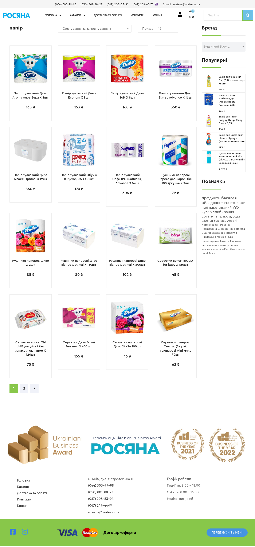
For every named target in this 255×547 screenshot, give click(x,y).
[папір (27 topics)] (218, 216)
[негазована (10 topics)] (209, 228)
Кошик (157, 15)
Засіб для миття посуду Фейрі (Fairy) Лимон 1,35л (231, 119)
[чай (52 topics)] (205, 207)
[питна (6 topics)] (205, 245)
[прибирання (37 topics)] (223, 212)
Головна (52, 15)
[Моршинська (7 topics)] (225, 237)
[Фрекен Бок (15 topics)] (210, 220)
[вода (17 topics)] (236, 216)
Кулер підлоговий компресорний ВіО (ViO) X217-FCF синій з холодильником (232, 158)
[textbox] (224, 46)
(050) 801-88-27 (91, 4)
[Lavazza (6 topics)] (224, 241)
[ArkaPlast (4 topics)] (224, 249)
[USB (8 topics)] (204, 233)
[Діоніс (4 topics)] (233, 249)
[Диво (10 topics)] (221, 228)
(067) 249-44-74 (143, 4)
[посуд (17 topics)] (227, 216)
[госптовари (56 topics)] (235, 203)
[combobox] (224, 47)
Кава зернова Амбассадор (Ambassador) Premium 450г (227, 100)
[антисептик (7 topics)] (231, 233)
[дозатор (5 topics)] (224, 245)
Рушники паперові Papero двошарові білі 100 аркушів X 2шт (175, 179)
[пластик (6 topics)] (214, 245)
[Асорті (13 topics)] (232, 220)
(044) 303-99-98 (65, 4)
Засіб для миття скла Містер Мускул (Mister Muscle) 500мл (232, 138)
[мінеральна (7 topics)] (209, 237)
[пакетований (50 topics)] (220, 207)
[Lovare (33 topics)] (207, 216)
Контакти (137, 15)
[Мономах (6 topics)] (235, 241)
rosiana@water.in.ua (186, 4)
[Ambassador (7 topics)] (215, 233)
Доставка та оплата (108, 15)
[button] (227, 534)
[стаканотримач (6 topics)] (210, 241)
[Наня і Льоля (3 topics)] (208, 253)
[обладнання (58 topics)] (212, 203)
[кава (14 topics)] (223, 220)
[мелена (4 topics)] (206, 249)
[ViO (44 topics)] (235, 207)
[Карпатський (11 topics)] (210, 224)
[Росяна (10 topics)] (225, 224)
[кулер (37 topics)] (207, 212)
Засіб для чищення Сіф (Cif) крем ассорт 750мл (232, 80)
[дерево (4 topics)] (215, 249)
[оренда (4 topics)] (234, 245)
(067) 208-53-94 (117, 4)
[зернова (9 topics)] (239, 228)
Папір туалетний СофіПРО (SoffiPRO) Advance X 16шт (127, 179)
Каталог (77, 15)
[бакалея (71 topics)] (229, 198)
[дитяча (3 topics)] (241, 249)
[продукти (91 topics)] (211, 198)
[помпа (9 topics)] (229, 228)
